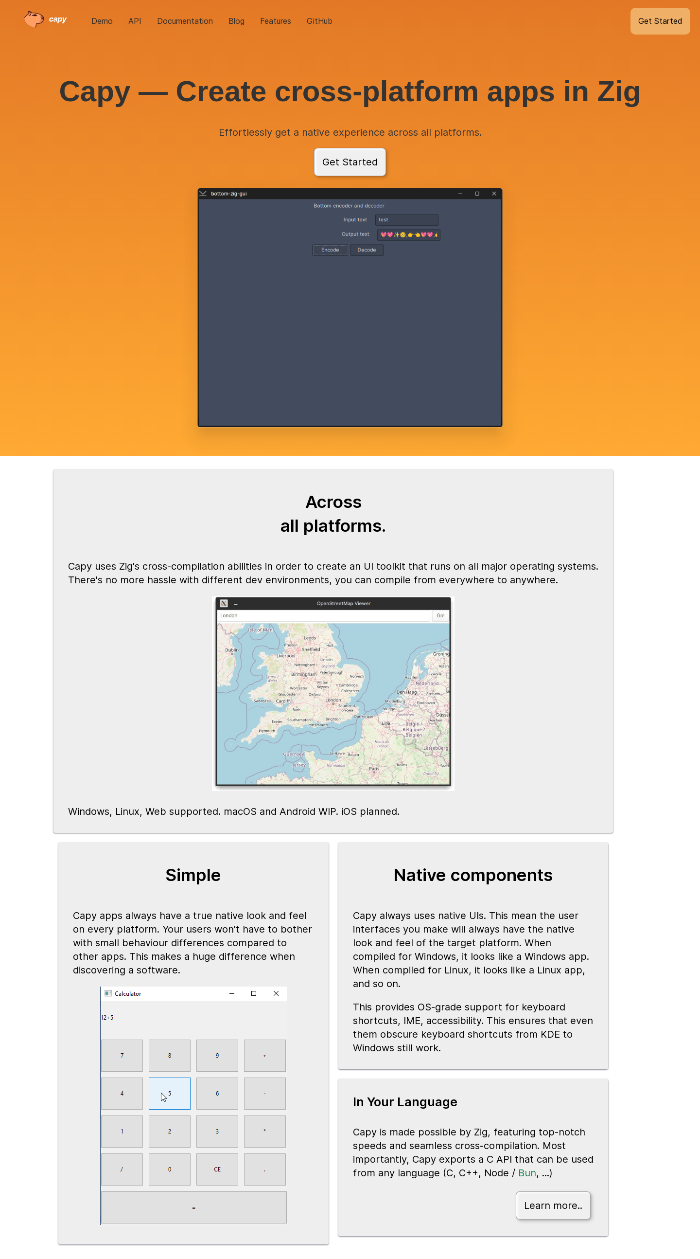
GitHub (319, 21)
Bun (527, 1173)
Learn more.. (553, 1205)
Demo (102, 21)
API (134, 21)
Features (275, 21)
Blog (236, 21)
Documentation (185, 21)
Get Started (660, 21)
